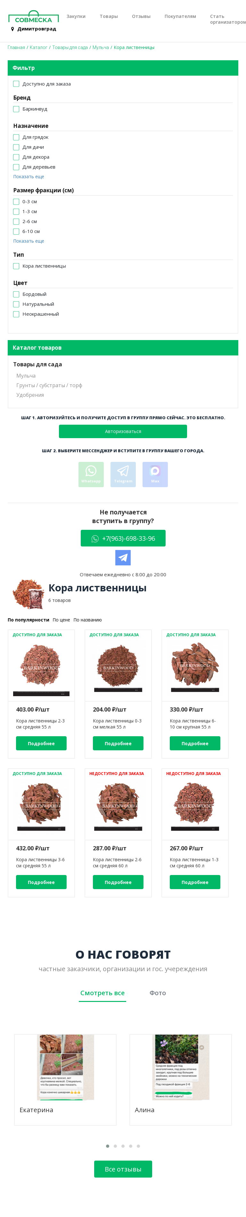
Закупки (76, 16)
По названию (87, 620)
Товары (109, 16)
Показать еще (28, 176)
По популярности (28, 620)
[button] (107, 1146)
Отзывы (141, 16)
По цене (61, 620)
